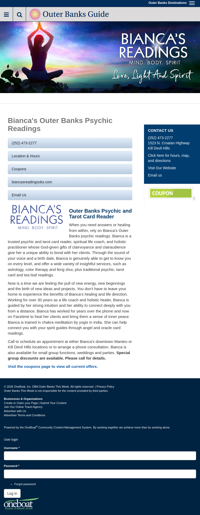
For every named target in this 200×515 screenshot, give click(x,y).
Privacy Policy (105, 386)
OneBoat (31, 427)
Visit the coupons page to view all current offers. (53, 366)
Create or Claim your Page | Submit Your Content (35, 403)
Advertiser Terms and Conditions (24, 415)
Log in (12, 493)
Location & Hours (26, 156)
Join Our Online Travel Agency (23, 406)
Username (12, 447)
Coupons (19, 169)
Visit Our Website (162, 168)
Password (11, 465)
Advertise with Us (15, 411)
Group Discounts (172, 194)
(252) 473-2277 (24, 143)
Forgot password (25, 484)
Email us (19, 195)
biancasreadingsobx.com (32, 182)
